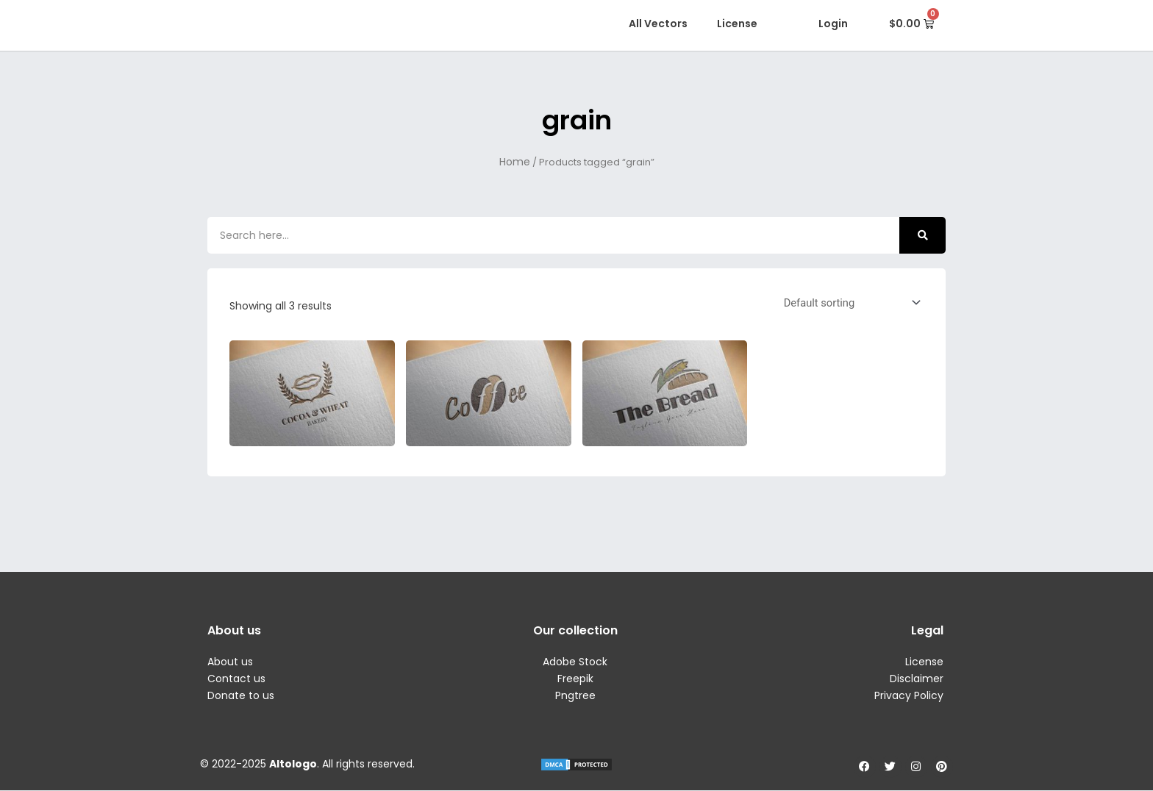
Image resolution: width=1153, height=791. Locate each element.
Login (833, 23)
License (737, 23)
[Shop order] (848, 302)
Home (514, 161)
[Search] (922, 235)
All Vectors (658, 23)
